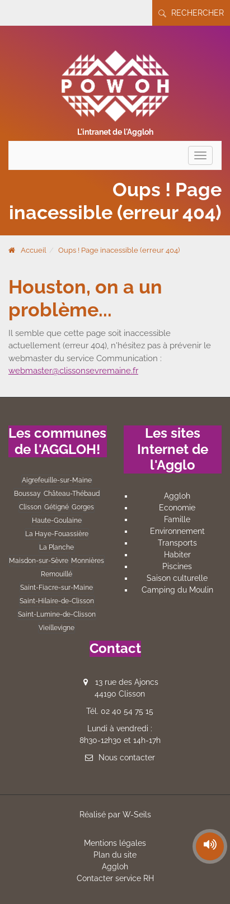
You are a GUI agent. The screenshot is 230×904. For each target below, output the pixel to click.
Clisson (30, 507)
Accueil (33, 250)
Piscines (177, 566)
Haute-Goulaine (57, 520)
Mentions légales (115, 843)
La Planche (56, 547)
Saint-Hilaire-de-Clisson (57, 601)
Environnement (177, 531)
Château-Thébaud (72, 494)
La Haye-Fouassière (56, 534)
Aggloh (177, 495)
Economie (177, 507)
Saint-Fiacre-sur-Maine (56, 587)
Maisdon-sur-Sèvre (38, 561)
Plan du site (115, 854)
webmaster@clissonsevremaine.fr (73, 371)
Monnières (87, 561)
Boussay (27, 494)
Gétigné (56, 507)
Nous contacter (126, 757)
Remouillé (56, 574)
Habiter (177, 554)
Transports (177, 542)
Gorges (83, 507)
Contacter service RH (115, 878)
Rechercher (191, 12)
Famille (177, 519)
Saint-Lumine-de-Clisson (57, 614)
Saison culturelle (177, 578)
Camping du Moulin (177, 589)
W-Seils (137, 814)
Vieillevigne (56, 628)
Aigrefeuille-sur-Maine (57, 480)
